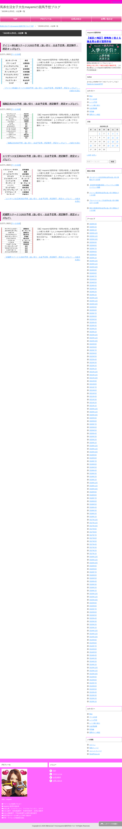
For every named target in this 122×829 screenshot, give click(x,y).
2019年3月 (93, 473)
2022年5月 (93, 356)
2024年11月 (93, 264)
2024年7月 (93, 276)
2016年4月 (93, 581)
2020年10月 (93, 415)
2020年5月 (93, 430)
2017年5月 (93, 541)
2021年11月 (93, 375)
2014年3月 (93, 658)
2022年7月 (93, 350)
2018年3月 (93, 510)
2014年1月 (93, 664)
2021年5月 (93, 393)
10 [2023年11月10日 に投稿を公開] (108, 138)
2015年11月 (93, 597)
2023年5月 (93, 319)
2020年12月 (93, 409)
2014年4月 (93, 655)
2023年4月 (93, 322)
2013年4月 (93, 692)
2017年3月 (93, 547)
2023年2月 (93, 329)
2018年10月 (93, 489)
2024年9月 (93, 270)
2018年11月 (93, 486)
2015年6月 (93, 612)
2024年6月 (93, 279)
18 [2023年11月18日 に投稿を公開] (113, 142)
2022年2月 (93, 366)
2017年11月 (93, 523)
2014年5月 (93, 652)
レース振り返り (94, 105)
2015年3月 (93, 621)
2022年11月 (93, 338)
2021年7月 (93, 387)
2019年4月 (93, 470)
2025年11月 (93, 236)
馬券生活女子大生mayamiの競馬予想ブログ (30, 7)
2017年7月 (93, 535)
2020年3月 (93, 436)
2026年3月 (93, 224)
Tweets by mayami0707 (95, 84)
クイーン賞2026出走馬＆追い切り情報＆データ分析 (104, 194)
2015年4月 (93, 618)
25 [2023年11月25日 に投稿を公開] (113, 145)
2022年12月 (93, 335)
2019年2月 (93, 476)
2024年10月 (93, 267)
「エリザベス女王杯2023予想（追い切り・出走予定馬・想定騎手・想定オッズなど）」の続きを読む (42, 200)
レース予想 (93, 102)
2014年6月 (93, 649)
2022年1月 (93, 369)
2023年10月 (93, 304)
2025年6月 (93, 252)
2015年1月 (93, 627)
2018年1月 (93, 517)
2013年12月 (93, 668)
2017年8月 (93, 532)
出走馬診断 (93, 108)
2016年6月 (93, 575)
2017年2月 (93, 550)
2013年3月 (93, 695)
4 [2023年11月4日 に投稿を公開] (112, 134)
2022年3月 (93, 362)
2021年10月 (93, 378)
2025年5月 (93, 255)
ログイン (92, 745)
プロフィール (45, 19)
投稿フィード (94, 748)
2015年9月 (93, 603)
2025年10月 (93, 239)
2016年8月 (93, 569)
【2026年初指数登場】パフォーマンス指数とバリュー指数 (104, 186)
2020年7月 (93, 424)
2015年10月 (93, 600)
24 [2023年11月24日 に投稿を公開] (108, 145)
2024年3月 (93, 289)
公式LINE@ (76, 19)
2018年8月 (93, 495)
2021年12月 (93, 372)
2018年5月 (93, 504)
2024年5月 (93, 282)
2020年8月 (93, 421)
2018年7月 (93, 498)
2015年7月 (93, 609)
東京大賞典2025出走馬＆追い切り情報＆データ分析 (104, 209)
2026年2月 (93, 227)
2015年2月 (93, 624)
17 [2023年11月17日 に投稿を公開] (108, 142)
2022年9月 (93, 344)
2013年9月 (93, 677)
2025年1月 (93, 258)
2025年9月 (93, 242)
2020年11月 (93, 412)
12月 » (94, 155)
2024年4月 (93, 285)
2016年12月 (93, 557)
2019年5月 (93, 467)
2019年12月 (93, 446)
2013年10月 (93, 674)
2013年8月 (93, 680)
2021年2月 (93, 403)
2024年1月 (93, 295)
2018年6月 (93, 501)
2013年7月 (93, 683)
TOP (15, 19)
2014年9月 (93, 640)
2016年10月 (93, 563)
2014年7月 (93, 646)
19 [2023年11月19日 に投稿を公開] (117, 142)
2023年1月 (93, 332)
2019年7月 (93, 461)
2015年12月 (93, 594)
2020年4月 (93, 433)
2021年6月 (93, 390)
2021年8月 (93, 384)
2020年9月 (93, 418)
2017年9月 (93, 529)
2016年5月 (93, 578)
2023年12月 (93, 298)
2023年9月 (93, 307)
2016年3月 (93, 584)
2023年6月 (93, 316)
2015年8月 (93, 606)
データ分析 (15, 54)
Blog (90, 96)
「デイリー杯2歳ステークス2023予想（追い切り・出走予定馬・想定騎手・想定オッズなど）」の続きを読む (41, 89)
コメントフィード (95, 751)
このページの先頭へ (111, 824)
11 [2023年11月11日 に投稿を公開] (113, 138)
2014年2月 (93, 661)
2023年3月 (93, 325)
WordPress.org (94, 754)
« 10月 (89, 155)
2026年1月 (93, 230)
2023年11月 (93, 301)
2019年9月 (93, 455)
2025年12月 (93, 233)
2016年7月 (93, 572)
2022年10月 (93, 341)
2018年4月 (93, 507)
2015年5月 (93, 615)
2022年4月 (93, 359)
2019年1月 (93, 480)
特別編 (91, 111)
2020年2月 (93, 439)
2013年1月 (93, 701)
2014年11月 (93, 634)
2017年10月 (93, 526)
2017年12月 (93, 520)
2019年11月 (93, 449)
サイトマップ (117, 2)
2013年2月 (93, 698)
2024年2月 (93, 292)
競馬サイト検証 (94, 114)
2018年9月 (93, 492)
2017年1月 (93, 554)
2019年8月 (93, 458)
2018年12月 (93, 483)
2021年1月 (93, 406)
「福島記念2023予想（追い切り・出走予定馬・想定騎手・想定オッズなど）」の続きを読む (43, 143)
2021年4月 (93, 396)
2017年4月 (93, 544)
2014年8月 (93, 643)
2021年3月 (93, 399)
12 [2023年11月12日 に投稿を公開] (117, 138)
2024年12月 (93, 261)
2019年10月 (93, 452)
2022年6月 (93, 353)
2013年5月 (93, 689)
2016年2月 (93, 587)
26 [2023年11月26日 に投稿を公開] (117, 145)
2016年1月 (93, 590)
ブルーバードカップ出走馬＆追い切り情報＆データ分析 (104, 202)
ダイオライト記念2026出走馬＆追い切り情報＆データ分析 (104, 178)
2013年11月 (93, 671)
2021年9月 (93, 381)
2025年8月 (93, 245)
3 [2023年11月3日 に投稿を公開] (108, 134)
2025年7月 (93, 248)
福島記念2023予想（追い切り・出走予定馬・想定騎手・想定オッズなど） (41, 104)
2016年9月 (93, 566)
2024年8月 (93, 273)
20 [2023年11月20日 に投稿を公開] (91, 145)
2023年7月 (93, 313)
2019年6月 (93, 464)
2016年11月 (93, 560)
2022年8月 (93, 347)
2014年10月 (93, 637)
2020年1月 (93, 443)
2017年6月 (93, 538)
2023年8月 (93, 310)
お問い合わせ (106, 19)
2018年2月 (93, 513)
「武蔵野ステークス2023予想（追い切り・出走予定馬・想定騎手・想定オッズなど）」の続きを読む (42, 258)
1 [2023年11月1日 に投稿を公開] (99, 134)
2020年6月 (93, 427)
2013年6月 (93, 686)
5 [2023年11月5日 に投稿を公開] (117, 134)
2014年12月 (93, 631)
